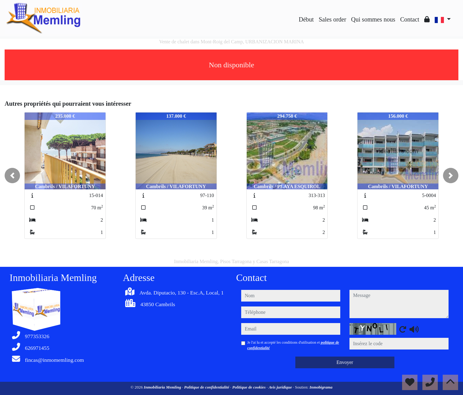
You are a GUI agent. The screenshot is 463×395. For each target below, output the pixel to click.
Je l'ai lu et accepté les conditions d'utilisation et (293, 345)
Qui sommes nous (373, 19)
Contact (409, 19)
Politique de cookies (249, 387)
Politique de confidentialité (207, 387)
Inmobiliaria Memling (163, 387)
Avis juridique (281, 387)
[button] (12, 175)
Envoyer (345, 362)
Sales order (332, 19)
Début (306, 19)
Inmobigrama (321, 387)
